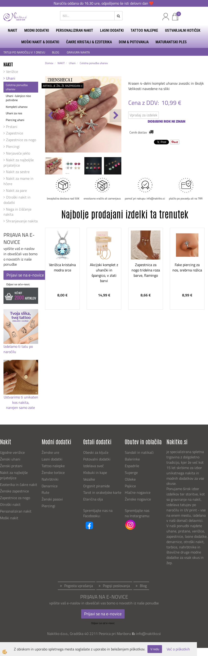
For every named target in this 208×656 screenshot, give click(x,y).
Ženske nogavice (138, 499)
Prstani (11, 126)
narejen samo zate (21, 407)
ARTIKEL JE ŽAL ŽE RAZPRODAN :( (62, 86)
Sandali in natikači (140, 452)
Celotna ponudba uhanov (17, 87)
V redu (154, 649)
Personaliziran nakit (15, 511)
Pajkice (130, 486)
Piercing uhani (15, 120)
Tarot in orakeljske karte (102, 492)
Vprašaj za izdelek (143, 115)
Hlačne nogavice (137, 492)
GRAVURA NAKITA (78, 52)
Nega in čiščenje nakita (17, 211)
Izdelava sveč (93, 466)
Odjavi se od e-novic (18, 284)
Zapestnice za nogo (21, 140)
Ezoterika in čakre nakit (19, 484)
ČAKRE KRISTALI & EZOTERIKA (89, 42)
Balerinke (132, 459)
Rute (45, 492)
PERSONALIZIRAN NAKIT (74, 30)
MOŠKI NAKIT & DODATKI (40, 42)
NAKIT (12, 30)
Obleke (130, 479)
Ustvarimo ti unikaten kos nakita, (21, 399)
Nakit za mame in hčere (18, 181)
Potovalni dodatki (96, 459)
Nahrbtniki (50, 479)
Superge (131, 472)
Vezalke (89, 479)
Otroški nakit (10, 504)
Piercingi (13, 146)
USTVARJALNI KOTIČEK (182, 30)
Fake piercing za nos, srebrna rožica (187, 267)
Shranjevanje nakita (22, 221)
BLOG (56, 52)
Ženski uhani (10, 459)
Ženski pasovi (53, 499)
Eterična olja (93, 499)
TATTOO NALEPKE (144, 30)
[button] (115, 115)
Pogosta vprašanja (78, 585)
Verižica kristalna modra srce (62, 267)
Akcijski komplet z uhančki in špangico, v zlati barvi (104, 272)
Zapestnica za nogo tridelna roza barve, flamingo (146, 270)
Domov (49, 63)
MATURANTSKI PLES (171, 42)
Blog (143, 585)
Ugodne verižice (12, 452)
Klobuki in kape (95, 472)
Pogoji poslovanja (116, 585)
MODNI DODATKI (36, 30)
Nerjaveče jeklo (18, 153)
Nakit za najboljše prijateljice (18, 162)
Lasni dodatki (52, 459)
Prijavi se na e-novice (25, 275)
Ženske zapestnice (15, 491)
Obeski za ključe (95, 452)
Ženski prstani (11, 466)
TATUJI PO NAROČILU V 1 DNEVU (24, 52)
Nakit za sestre (18, 171)
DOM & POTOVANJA (134, 42)
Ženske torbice (53, 472)
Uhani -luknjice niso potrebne (18, 98)
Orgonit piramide (96, 486)
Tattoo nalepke (53, 466)
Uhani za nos (14, 113)
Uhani (10, 78)
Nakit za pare (16, 190)
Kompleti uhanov (17, 106)
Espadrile (132, 466)
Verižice (12, 71)
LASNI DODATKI (112, 30)
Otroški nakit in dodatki (17, 199)
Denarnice (50, 486)
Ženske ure (51, 452)
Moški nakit (9, 518)
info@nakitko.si (148, 633)
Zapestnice (14, 133)
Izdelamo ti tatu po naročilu (18, 349)
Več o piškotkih (178, 649)
